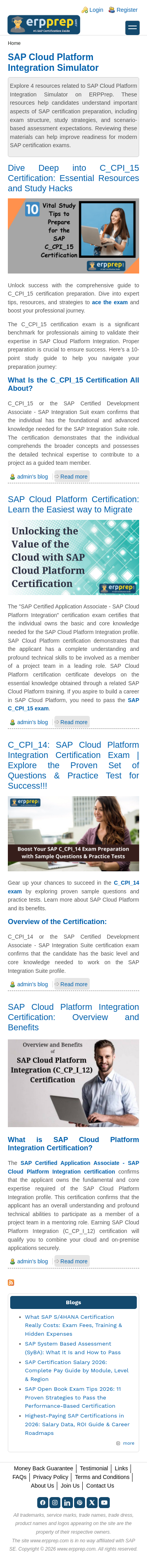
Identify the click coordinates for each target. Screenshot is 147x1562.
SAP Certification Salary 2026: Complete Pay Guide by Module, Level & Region (77, 1370)
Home (14, 43)
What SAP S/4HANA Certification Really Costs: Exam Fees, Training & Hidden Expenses (73, 1325)
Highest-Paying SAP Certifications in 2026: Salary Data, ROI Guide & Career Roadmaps (77, 1424)
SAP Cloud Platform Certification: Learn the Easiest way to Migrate (73, 504)
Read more (73, 476)
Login (96, 10)
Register (127, 10)
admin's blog (32, 476)
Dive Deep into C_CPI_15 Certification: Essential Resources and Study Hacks (73, 178)
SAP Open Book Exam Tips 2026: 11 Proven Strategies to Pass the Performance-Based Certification (73, 1397)
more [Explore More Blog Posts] (128, 1443)
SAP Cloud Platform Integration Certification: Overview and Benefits (73, 1017)
